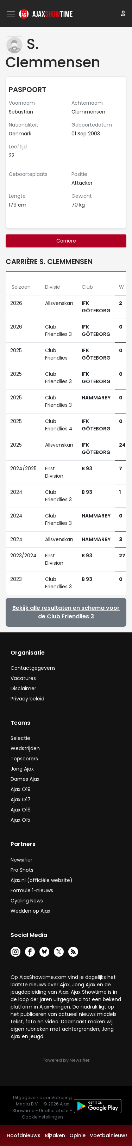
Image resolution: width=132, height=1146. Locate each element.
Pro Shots (22, 870)
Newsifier (21, 859)
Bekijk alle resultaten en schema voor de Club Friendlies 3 (66, 612)
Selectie (20, 738)
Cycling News (27, 900)
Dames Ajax (25, 779)
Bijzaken (55, 1135)
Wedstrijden (25, 748)
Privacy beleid (27, 698)
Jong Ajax (22, 768)
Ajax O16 (21, 809)
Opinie (77, 1135)
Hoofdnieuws (23, 1135)
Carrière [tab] (66, 240)
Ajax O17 (21, 799)
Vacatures (23, 678)
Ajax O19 (21, 789)
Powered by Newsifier (66, 1060)
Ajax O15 (20, 819)
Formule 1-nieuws (32, 890)
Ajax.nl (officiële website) (42, 880)
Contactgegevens (33, 668)
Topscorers (24, 758)
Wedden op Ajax (30, 910)
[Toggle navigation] (12, 14)
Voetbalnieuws (109, 1135)
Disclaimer (23, 688)
